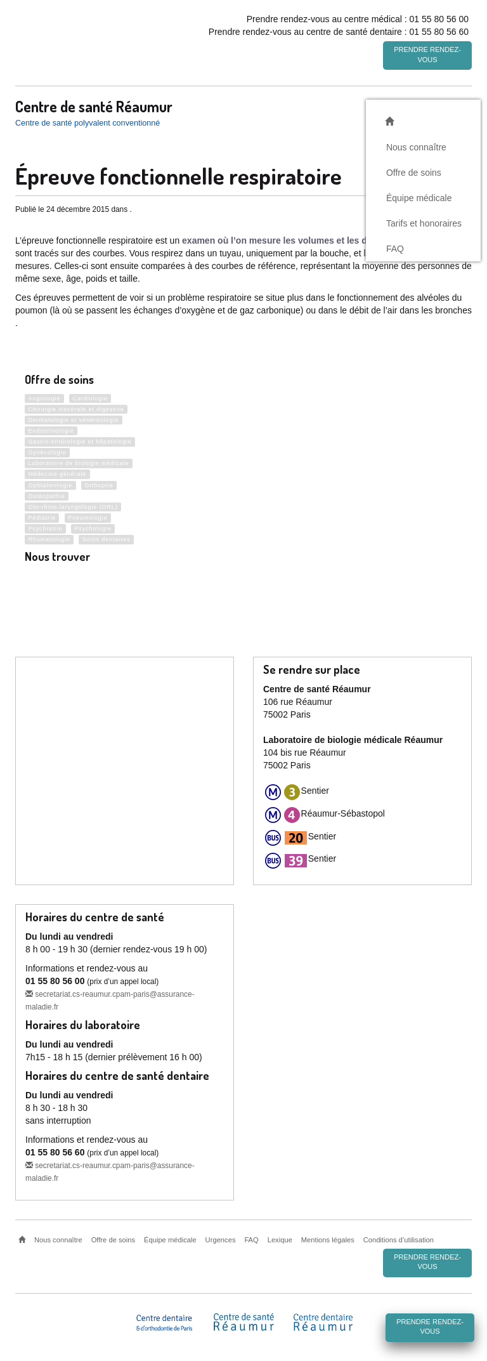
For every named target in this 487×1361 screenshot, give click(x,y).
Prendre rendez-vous (427, 54)
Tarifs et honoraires (424, 221)
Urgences (220, 1240)
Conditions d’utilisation (398, 1240)
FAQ (395, 247)
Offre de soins (413, 171)
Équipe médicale (419, 196)
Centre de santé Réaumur (93, 104)
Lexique (280, 1240)
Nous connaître (416, 145)
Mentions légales (327, 1240)
